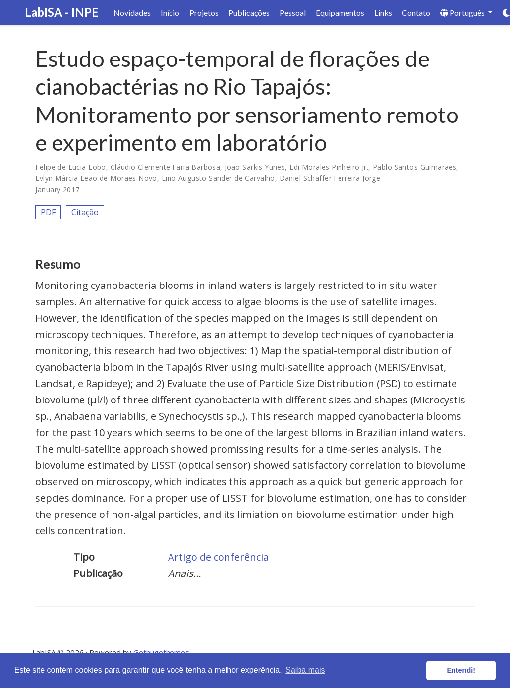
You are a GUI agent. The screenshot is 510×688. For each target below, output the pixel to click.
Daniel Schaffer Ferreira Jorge (330, 178)
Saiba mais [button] (305, 670)
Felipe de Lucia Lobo (70, 167)
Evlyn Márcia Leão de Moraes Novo (96, 178)
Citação (85, 212)
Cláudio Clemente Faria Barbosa (166, 167)
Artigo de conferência (218, 557)
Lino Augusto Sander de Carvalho (218, 178)
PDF (48, 212)
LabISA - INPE (62, 12)
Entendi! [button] (461, 670)
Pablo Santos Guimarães (414, 167)
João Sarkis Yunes (255, 167)
